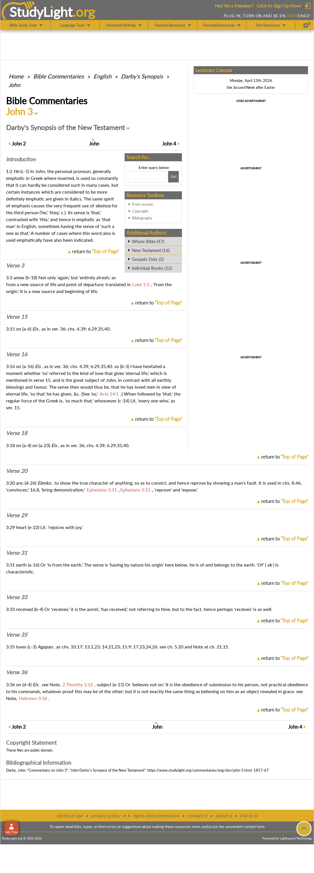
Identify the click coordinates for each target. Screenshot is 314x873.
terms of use (70, 816)
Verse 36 (16, 672)
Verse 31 (16, 553)
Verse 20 (16, 471)
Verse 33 (16, 597)
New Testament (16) (151, 250)
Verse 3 (15, 265)
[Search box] (147, 176)
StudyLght (41, 12)
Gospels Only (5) (148, 259)
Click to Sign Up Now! (279, 5)
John (14, 84)
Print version (142, 204)
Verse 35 (16, 635)
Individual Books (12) (152, 268)
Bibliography (142, 218)
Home (16, 76)
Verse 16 (16, 354)
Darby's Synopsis (142, 76)
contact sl (197, 816)
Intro (20, 159)
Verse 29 (16, 515)
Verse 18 (16, 433)
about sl (223, 816)
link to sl (248, 816)
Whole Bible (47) (148, 241)
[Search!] (173, 176)
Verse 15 (16, 317)
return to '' (95, 251)
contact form (254, 826)
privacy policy (105, 816)
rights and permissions (155, 816)
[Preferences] (307, 25)
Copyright (140, 211)
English (102, 76)
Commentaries (58, 76)
